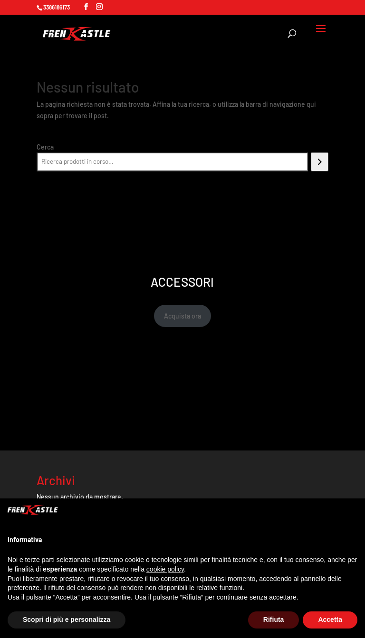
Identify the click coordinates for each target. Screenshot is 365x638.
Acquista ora (182, 316)
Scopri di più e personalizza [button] (66, 619)
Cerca (45, 147)
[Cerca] (319, 161)
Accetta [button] (330, 619)
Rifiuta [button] (273, 619)
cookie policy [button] (165, 569)
